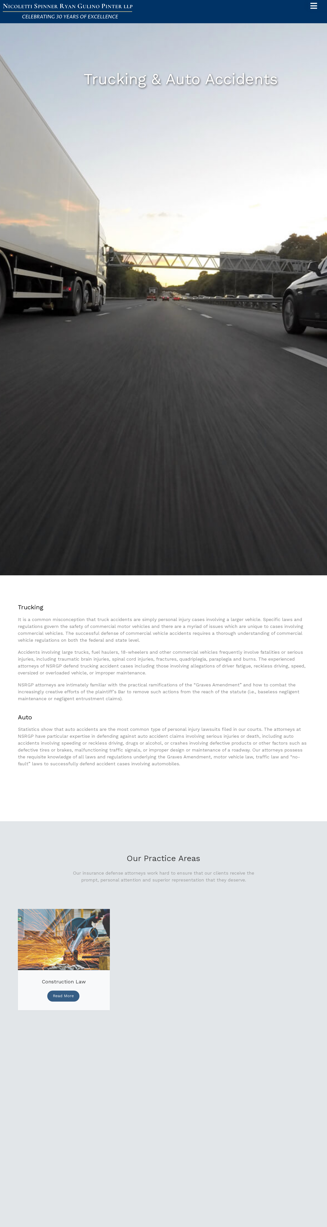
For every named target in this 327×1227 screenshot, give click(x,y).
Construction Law (64, 984)
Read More (63, 998)
